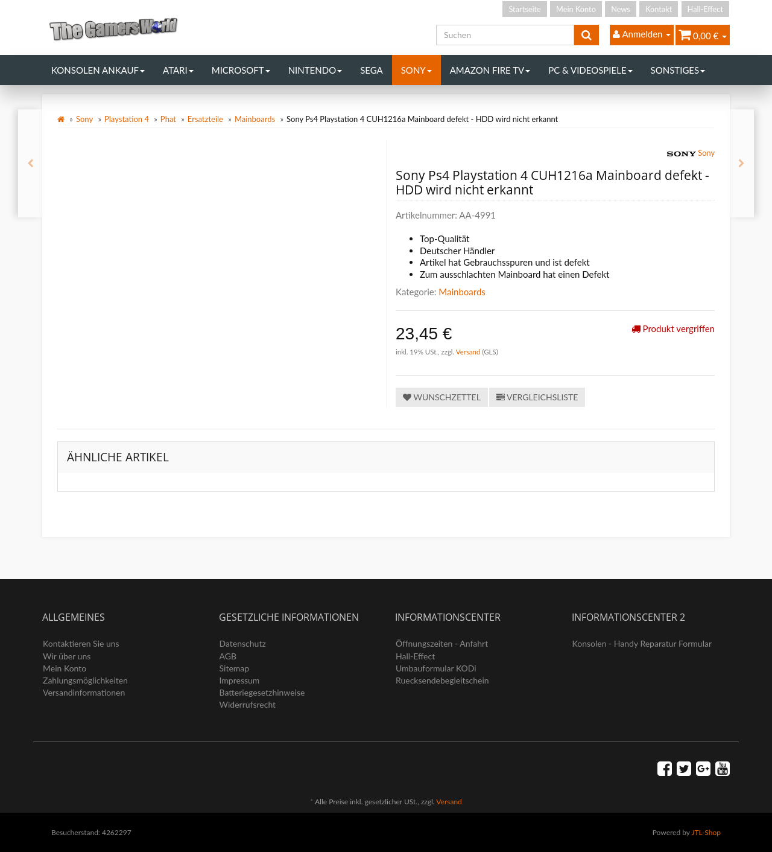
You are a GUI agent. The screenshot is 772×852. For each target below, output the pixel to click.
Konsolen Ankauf (98, 70)
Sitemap (235, 668)
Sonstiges (678, 70)
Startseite (524, 9)
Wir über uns (66, 656)
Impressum (240, 680)
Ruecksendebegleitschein (442, 680)
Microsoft (241, 70)
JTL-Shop (706, 832)
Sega (371, 70)
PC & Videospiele (590, 70)
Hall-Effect (705, 9)
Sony (416, 70)
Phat (168, 119)
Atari (178, 70)
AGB (228, 656)
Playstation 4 (126, 119)
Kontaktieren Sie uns (81, 643)
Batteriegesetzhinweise (262, 692)
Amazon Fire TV (490, 70)
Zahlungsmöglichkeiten (85, 680)
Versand (469, 352)
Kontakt (658, 9)
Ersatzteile (205, 119)
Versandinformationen (84, 692)
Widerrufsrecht (248, 704)
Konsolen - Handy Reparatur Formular (642, 643)
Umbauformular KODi (436, 668)
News (620, 9)
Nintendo (315, 70)
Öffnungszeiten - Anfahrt (442, 643)
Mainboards (255, 119)
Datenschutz (243, 643)
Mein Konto (576, 9)
